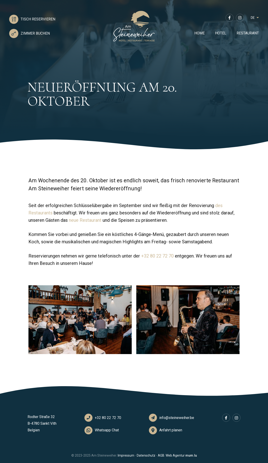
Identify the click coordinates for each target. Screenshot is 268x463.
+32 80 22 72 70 (157, 256)
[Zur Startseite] (134, 26)
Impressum (126, 455)
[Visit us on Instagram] (240, 18)
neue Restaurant (85, 220)
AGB (161, 455)
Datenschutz (146, 455)
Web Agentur (175, 455)
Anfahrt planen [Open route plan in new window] (170, 430)
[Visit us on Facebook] (230, 18)
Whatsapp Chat (107, 430)
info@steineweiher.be (176, 418)
